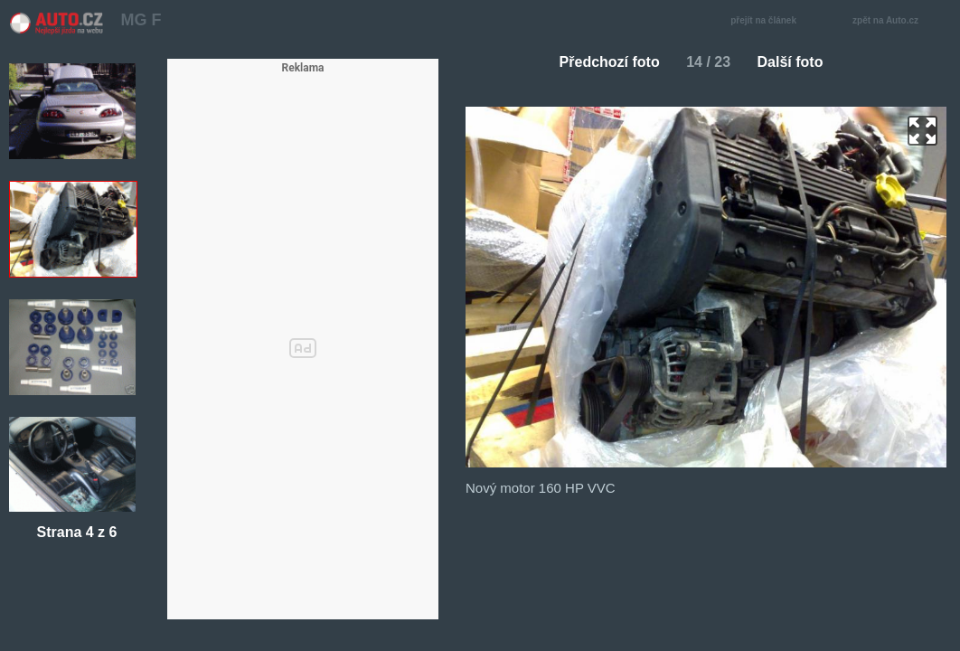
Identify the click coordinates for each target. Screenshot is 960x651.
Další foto (798, 62)
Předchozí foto (602, 62)
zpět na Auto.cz (894, 21)
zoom (922, 131)
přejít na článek (768, 21)
